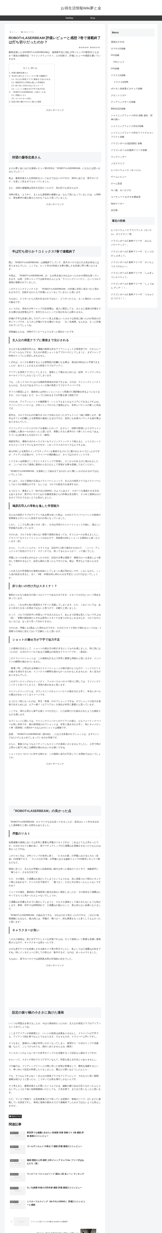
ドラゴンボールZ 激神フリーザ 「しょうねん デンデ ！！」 (132, 286)
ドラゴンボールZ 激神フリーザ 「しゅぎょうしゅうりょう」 (132, 275)
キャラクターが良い (25, 100)
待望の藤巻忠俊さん (20, 73)
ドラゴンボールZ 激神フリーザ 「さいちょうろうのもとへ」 (132, 264)
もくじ (28, 68)
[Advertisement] (55, 132)
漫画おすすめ (15, 1118)
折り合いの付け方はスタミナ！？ (30, 86)
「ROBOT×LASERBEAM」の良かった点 (30, 93)
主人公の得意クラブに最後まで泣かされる (34, 80)
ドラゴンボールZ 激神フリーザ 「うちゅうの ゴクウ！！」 (132, 296)
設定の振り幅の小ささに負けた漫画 (27, 104)
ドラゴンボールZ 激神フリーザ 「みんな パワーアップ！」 (131, 243)
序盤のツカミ (22, 97)
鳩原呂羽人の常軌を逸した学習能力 (31, 83)
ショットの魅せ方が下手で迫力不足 (31, 90)
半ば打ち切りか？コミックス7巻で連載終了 (31, 76)
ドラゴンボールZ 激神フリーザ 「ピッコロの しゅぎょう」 (132, 253)
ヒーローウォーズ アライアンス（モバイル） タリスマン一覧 (131, 232)
